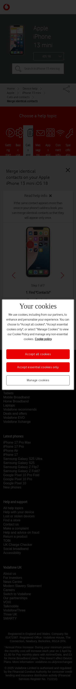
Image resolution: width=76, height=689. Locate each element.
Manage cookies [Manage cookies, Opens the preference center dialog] (38, 380)
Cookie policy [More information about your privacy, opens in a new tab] (43, 339)
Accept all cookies (38, 354)
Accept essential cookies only (38, 367)
